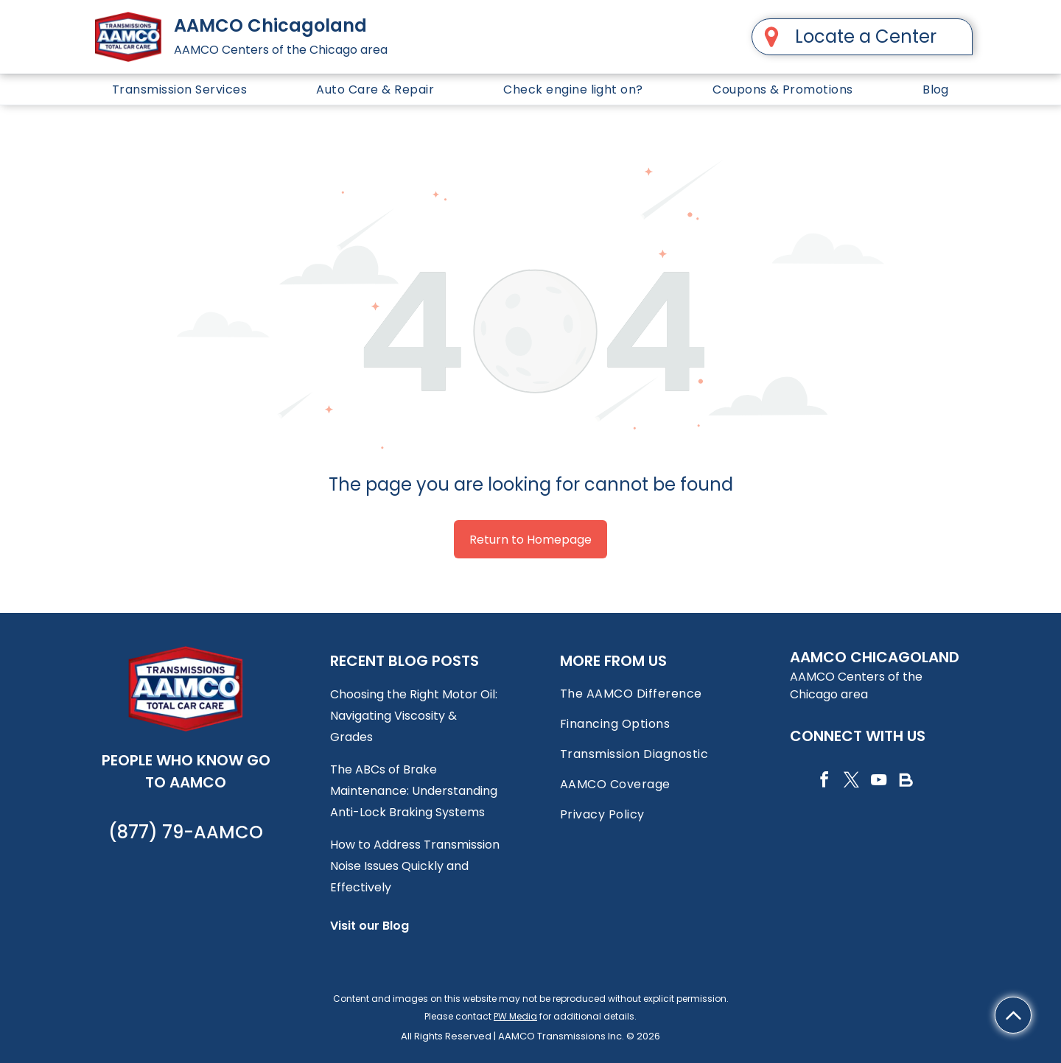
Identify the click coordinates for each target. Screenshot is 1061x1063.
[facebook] (824, 782)
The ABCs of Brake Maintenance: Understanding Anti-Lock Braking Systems (413, 791)
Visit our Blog (369, 925)
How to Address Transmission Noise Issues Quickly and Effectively (415, 866)
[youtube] (878, 782)
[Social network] (905, 782)
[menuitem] (179, 89)
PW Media (515, 1016)
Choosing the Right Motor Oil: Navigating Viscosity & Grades (413, 715)
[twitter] (851, 782)
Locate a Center (865, 36)
